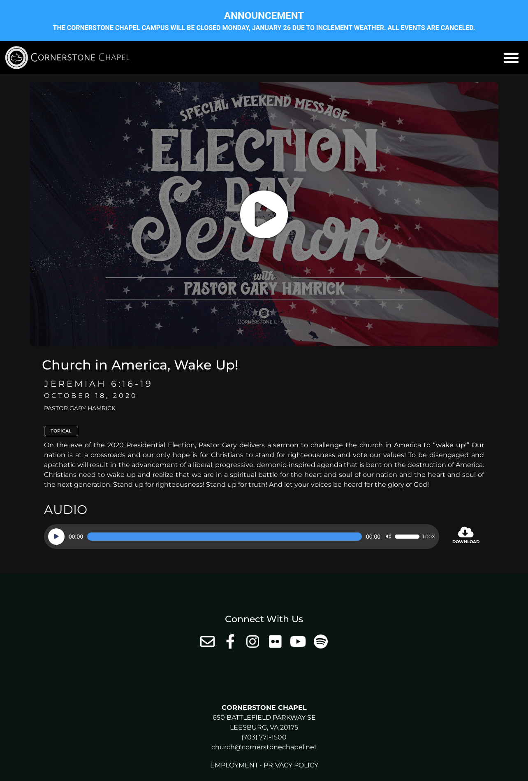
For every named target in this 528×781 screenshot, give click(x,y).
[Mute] (388, 536)
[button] (511, 57)
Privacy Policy (291, 765)
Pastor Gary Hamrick (80, 408)
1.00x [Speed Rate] (428, 536)
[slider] (224, 536)
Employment (234, 765)
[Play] (56, 536)
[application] (241, 536)
